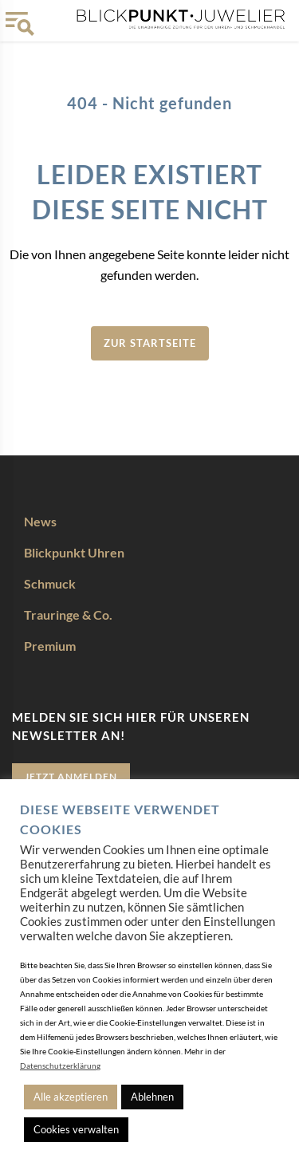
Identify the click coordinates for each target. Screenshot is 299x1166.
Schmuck (50, 583)
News (40, 521)
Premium (50, 645)
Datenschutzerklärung (60, 1065)
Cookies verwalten (76, 1129)
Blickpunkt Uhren (74, 552)
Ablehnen (152, 1096)
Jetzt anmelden (71, 776)
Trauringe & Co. (68, 614)
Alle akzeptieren (70, 1096)
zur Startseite (150, 343)
